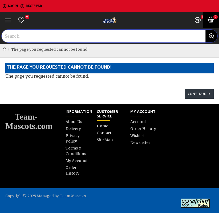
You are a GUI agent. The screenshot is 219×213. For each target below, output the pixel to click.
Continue (197, 94)
